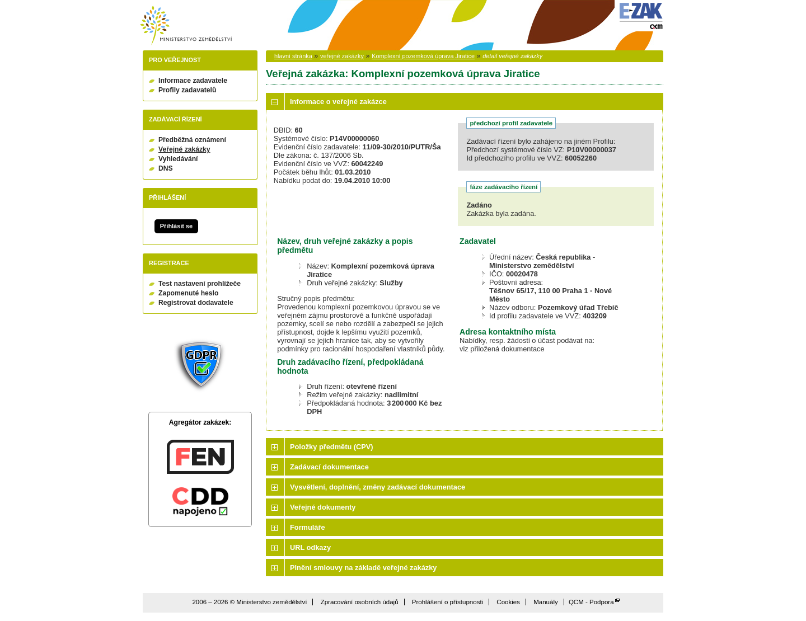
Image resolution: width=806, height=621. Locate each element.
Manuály (545, 602)
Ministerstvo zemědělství (186, 25)
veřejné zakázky (342, 56)
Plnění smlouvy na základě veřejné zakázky (363, 567)
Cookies (508, 602)
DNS (165, 168)
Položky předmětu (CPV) (331, 447)
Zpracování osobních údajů (360, 602)
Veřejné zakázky (184, 149)
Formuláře (307, 527)
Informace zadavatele (192, 80)
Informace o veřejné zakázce (338, 101)
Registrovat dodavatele (195, 303)
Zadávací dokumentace (329, 467)
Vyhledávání (178, 159)
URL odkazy (310, 547)
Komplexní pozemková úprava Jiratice (423, 56)
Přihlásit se (176, 226)
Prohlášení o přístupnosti (447, 602)
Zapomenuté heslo (188, 293)
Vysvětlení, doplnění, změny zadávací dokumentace (377, 487)
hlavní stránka (293, 56)
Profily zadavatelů (187, 90)
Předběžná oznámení (192, 140)
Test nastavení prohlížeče (199, 284)
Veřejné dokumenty (322, 507)
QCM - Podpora (591, 602)
